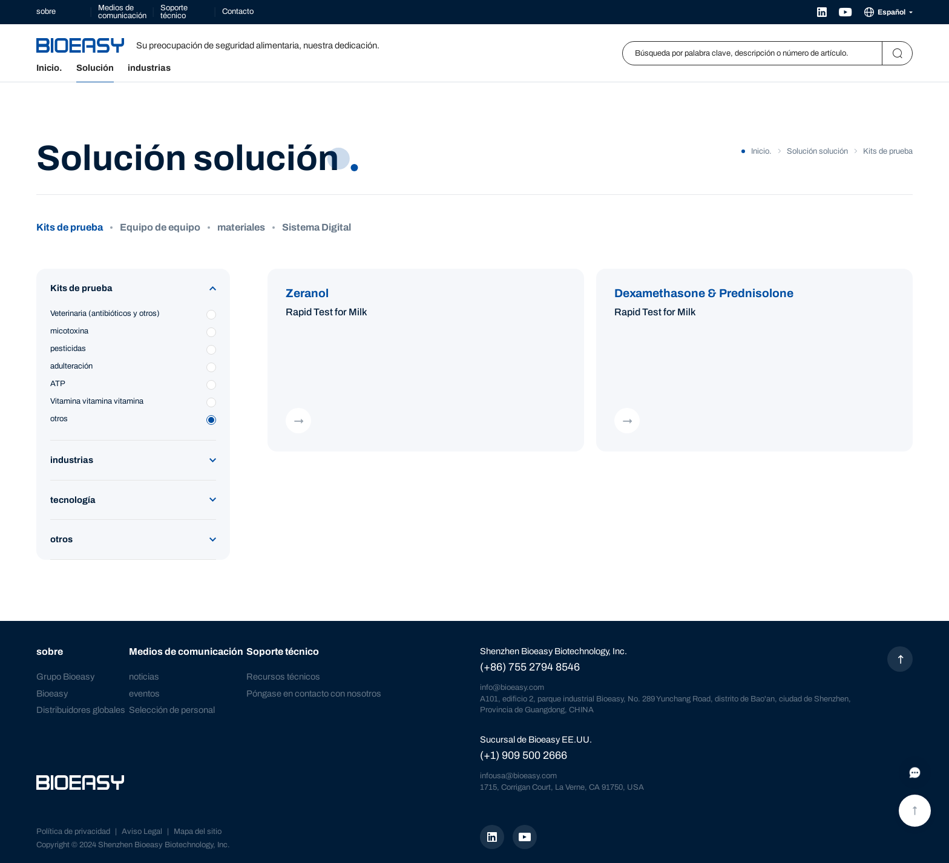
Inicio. (49, 68)
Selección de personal (172, 710)
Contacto (238, 11)
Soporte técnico (174, 12)
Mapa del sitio (198, 831)
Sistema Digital (316, 227)
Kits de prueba (69, 227)
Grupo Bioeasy (65, 676)
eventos (144, 693)
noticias (144, 676)
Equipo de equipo (160, 227)
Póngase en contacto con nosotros (313, 693)
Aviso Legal (142, 831)
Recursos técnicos (283, 676)
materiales (241, 227)
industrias (149, 68)
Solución (95, 68)
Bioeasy (52, 693)
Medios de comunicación (122, 12)
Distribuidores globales (80, 710)
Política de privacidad (73, 831)
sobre (46, 11)
